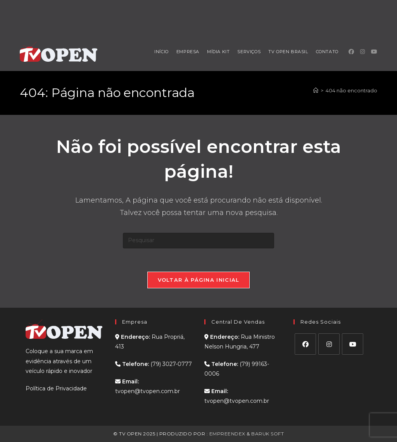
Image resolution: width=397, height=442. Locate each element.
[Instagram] (329, 344)
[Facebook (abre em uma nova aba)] (351, 51)
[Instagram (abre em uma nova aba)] (362, 51)
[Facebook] (305, 344)
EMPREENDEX (227, 434)
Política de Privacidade (56, 388)
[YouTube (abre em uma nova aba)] (374, 51)
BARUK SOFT (267, 434)
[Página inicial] (315, 90)
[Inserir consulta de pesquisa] (198, 240)
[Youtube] (352, 344)
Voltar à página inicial (199, 280)
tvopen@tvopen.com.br (147, 391)
